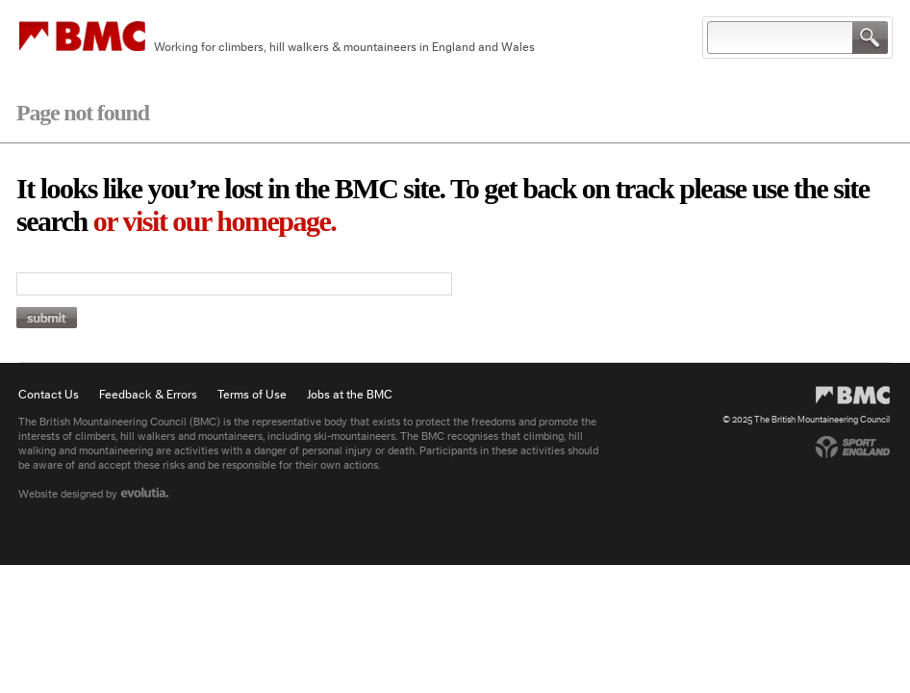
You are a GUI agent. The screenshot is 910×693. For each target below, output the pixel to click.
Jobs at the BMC (349, 394)
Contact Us (48, 394)
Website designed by (93, 494)
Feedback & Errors (148, 394)
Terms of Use (252, 394)
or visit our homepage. (215, 221)
